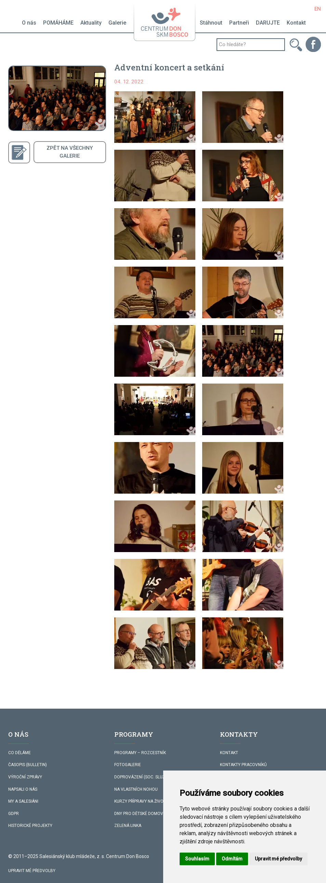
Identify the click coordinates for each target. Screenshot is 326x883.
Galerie (117, 22)
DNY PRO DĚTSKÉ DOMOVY (140, 813)
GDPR (13, 813)
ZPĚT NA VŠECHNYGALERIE (70, 152)
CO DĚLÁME (19, 752)
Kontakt (296, 22)
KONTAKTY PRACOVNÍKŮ (243, 764)
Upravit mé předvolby (31, 870)
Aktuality (91, 22)
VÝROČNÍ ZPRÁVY (25, 777)
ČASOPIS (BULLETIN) (27, 764)
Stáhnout (211, 22)
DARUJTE (268, 22)
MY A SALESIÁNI (23, 801)
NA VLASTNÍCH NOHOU (136, 789)
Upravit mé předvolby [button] (278, 858)
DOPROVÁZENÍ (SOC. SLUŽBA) (143, 777)
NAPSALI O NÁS (22, 789)
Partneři (239, 22)
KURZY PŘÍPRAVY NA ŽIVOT (140, 801)
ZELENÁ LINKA (127, 825)
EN (317, 9)
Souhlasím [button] (197, 858)
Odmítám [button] (232, 858)
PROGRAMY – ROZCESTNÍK (140, 752)
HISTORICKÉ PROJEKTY (30, 825)
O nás (29, 22)
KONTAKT (229, 752)
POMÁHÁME (58, 22)
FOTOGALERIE (127, 764)
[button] (154, 117)
